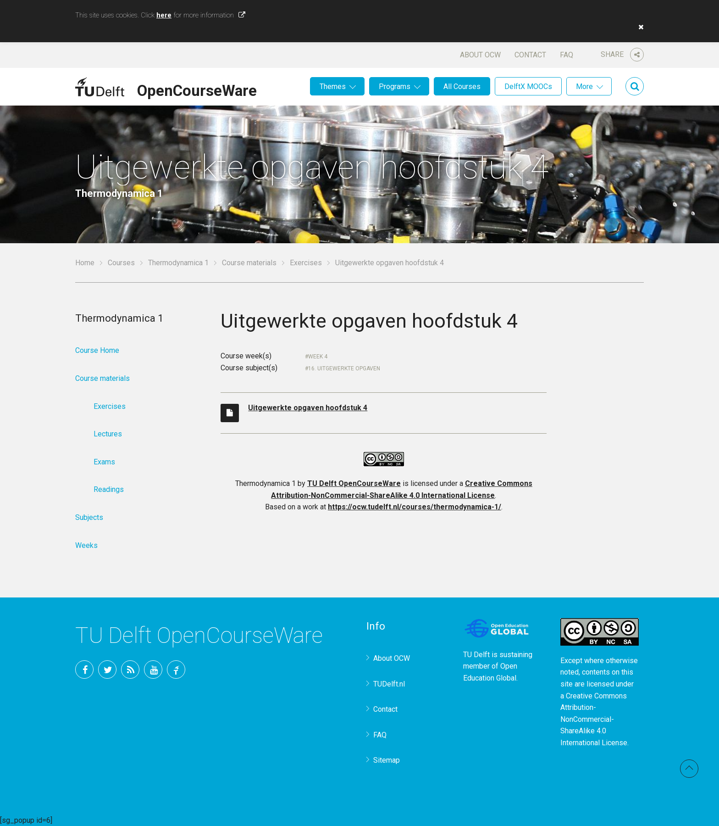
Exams (104, 462)
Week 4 (317, 356)
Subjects (89, 517)
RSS (130, 669)
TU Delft (176, 669)
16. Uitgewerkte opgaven (344, 368)
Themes (333, 86)
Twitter (107, 669)
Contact (530, 54)
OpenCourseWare (197, 89)
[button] (639, 27)
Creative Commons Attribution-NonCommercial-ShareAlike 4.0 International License (593, 719)
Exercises (306, 262)
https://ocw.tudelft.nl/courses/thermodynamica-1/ (414, 506)
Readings (109, 489)
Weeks (86, 545)
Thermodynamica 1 (178, 262)
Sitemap (386, 760)
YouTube (153, 669)
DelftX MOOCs (528, 86)
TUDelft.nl (389, 684)
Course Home (97, 350)
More (584, 86)
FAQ (566, 54)
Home (84, 262)
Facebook (84, 669)
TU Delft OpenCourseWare (354, 483)
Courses (121, 262)
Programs (394, 86)
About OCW (480, 54)
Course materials (249, 262)
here (163, 15)
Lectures (108, 434)
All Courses (462, 86)
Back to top (689, 768)
